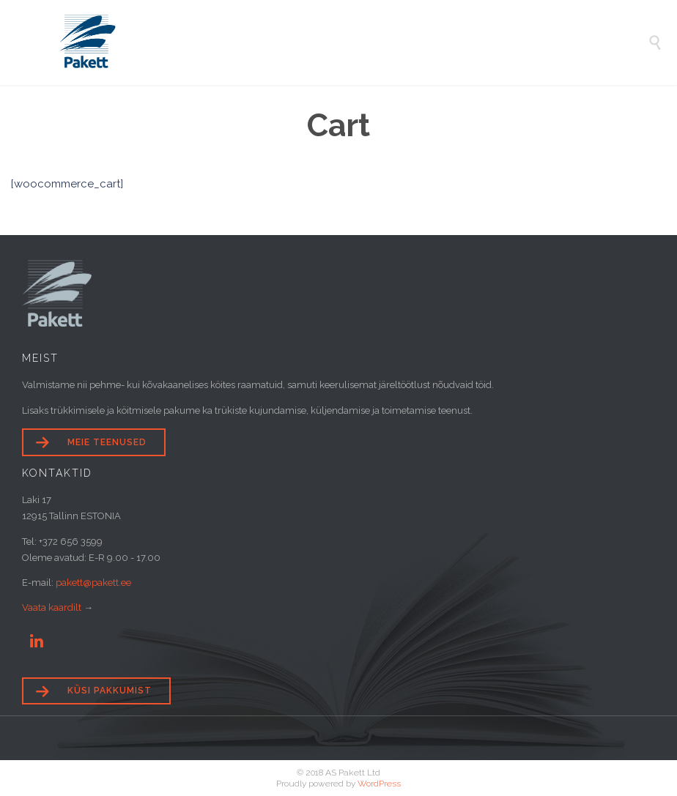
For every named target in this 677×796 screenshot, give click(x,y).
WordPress (379, 783)
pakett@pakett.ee (93, 582)
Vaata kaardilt (51, 607)
